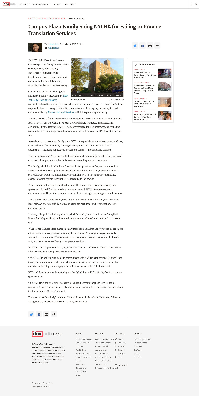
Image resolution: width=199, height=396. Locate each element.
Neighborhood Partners (143, 339)
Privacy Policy (48, 383)
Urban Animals (81, 371)
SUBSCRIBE (121, 365)
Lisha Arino (53, 44)
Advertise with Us (140, 342)
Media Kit (137, 357)
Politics (78, 360)
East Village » (140, 98)
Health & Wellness (83, 353)
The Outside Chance (103, 342)
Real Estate (79, 18)
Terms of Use (36, 383)
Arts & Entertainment (84, 339)
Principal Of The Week (103, 360)
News (57, 4)
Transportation (81, 368)
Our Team (138, 350)
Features (70, 4)
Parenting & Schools (83, 357)
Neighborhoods (41, 4)
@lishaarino (53, 48)
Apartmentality (101, 350)
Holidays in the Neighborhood (106, 368)
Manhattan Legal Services (61, 112)
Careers (137, 353)
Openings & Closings (103, 357)
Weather (79, 375)
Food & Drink (81, 350)
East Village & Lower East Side (47, 18)
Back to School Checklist (104, 339)
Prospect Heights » (142, 82)
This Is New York (101, 364)
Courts (70, 18)
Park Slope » (139, 69)
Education (80, 346)
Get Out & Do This (102, 353)
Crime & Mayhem (82, 342)
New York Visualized (102, 346)
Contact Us (138, 346)
